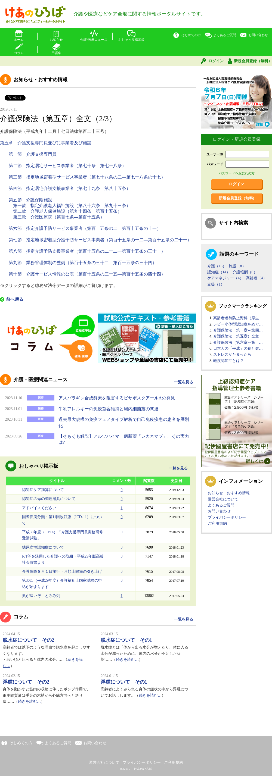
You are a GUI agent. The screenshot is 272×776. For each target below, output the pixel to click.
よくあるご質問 (224, 35)
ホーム (19, 40)
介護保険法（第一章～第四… (238, 330)
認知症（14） (218, 272)
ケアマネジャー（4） (225, 278)
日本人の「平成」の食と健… (238, 348)
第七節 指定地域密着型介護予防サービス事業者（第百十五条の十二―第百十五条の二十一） (101, 239)
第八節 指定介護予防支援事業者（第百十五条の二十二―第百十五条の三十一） (87, 251)
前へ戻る (14, 299)
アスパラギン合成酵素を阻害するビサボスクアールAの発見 (116, 398)
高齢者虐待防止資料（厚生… (238, 318)
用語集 (56, 53)
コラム (19, 53)
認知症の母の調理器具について (48, 499)
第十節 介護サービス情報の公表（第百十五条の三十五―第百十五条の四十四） (87, 274)
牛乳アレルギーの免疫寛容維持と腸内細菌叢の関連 (108, 408)
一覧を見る (183, 382)
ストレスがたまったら (232, 354)
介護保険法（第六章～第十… (238, 342)
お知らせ (56, 40)
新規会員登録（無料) (236, 198)
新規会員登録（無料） (253, 61)
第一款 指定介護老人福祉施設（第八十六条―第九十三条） (72, 205)
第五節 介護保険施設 (31, 200)
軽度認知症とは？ (228, 361)
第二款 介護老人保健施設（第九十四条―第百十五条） (68, 211)
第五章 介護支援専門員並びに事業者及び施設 (46, 142)
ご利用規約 (217, 523)
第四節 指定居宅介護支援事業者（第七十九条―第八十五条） (70, 188)
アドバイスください (39, 508)
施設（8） (237, 266)
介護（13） (216, 266)
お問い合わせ (258, 35)
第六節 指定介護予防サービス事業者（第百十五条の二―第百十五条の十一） (85, 228)
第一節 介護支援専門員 (33, 154)
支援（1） (215, 284)
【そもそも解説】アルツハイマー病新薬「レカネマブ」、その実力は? (123, 439)
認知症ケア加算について (43, 490)
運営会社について (223, 499)
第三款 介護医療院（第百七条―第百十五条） (58, 217)
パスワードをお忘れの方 (237, 173)
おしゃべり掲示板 (131, 40)
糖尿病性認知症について (43, 547)
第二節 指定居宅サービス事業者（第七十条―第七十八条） (68, 165)
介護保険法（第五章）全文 (236, 336)
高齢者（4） (256, 278)
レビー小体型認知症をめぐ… (238, 324)
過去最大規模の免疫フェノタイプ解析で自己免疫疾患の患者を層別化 (123, 422)
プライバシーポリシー (227, 517)
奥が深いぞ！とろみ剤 (41, 596)
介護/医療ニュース (93, 40)
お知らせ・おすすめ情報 (229, 493)
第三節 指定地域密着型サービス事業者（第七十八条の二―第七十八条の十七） (87, 177)
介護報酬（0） (245, 272)
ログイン (216, 61)
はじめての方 (191, 35)
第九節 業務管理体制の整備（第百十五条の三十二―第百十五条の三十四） (83, 262)
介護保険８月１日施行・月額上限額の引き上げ (62, 572)
